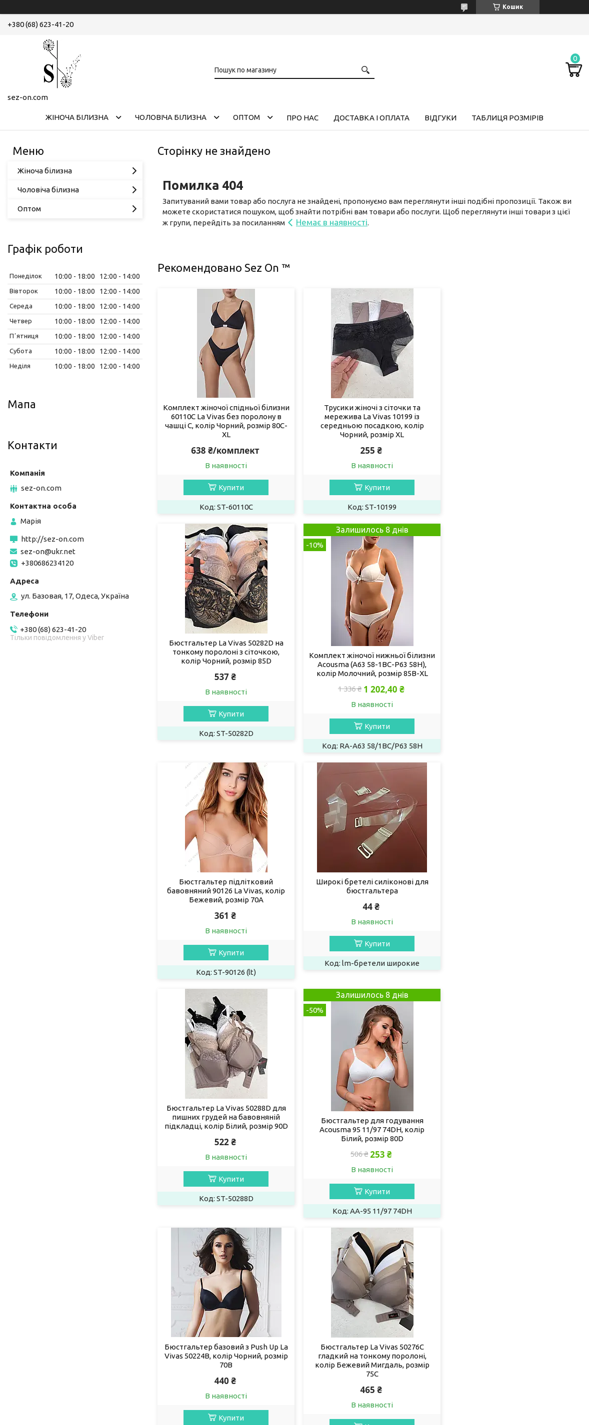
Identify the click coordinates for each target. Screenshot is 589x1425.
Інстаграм (32, 1336)
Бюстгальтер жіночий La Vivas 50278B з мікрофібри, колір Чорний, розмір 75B (369, 1138)
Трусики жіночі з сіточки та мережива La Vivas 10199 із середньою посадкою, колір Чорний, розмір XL (369, 421)
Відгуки (440, 117)
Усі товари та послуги (534, 1249)
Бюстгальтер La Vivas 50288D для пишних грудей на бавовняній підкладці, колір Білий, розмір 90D (225, 899)
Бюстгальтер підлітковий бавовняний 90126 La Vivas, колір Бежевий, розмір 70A (369, 652)
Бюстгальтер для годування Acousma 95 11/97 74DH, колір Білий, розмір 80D (369, 912)
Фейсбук (30, 1349)
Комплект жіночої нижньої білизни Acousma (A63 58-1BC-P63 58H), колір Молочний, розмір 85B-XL (225, 669)
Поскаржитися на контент (271, 1415)
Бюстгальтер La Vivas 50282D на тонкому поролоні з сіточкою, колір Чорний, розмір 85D (513, 416)
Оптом (246, 117)
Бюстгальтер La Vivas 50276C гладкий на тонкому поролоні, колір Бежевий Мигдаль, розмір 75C (225, 1143)
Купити (231, 487)
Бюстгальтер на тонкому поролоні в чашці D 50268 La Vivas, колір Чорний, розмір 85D (513, 1138)
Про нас (302, 117)
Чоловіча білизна (170, 117)
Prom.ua (344, 1406)
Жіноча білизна (77, 117)
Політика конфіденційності (354, 1415)
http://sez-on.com (52, 539)
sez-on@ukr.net (48, 551)
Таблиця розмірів (508, 117)
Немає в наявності (332, 222)
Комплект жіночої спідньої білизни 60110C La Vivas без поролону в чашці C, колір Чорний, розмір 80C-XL (225, 421)
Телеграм (32, 1363)
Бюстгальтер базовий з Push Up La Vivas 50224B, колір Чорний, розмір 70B (514, 899)
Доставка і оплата (372, 117)
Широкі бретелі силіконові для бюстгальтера (514, 647)
